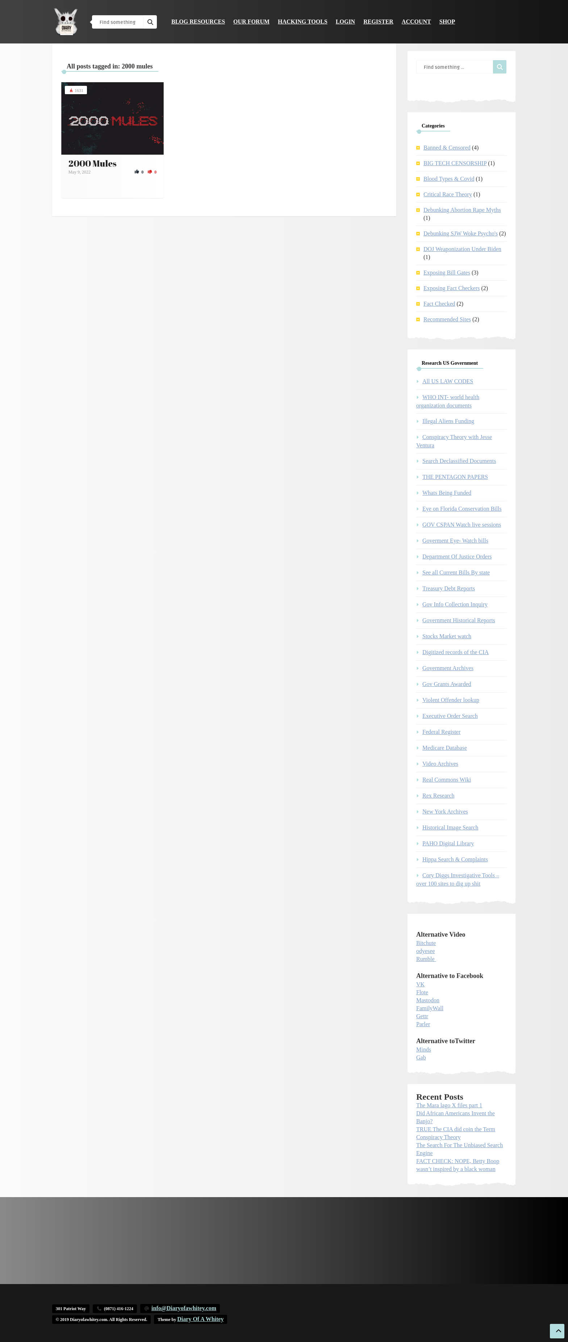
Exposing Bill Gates (446, 272)
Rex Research (438, 796)
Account (416, 21)
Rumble (425, 959)
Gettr (422, 1016)
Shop (447, 21)
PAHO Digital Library (448, 843)
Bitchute (426, 943)
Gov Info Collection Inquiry (455, 604)
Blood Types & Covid (448, 179)
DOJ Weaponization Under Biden (462, 249)
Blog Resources (198, 21)
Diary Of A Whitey (200, 1319)
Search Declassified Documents (459, 461)
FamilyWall (429, 1008)
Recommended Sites (447, 319)
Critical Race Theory (447, 194)
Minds (423, 1049)
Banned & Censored (447, 148)
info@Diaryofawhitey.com (183, 1308)
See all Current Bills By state (456, 572)
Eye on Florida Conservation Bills (462, 509)
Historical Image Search (450, 827)
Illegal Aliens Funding (448, 421)
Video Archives (440, 764)
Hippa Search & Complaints (455, 859)
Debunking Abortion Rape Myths (462, 210)
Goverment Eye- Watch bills (455, 541)
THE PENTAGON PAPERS (455, 477)
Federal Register (441, 732)
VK (420, 984)
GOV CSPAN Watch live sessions (461, 525)
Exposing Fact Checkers (451, 288)
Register (378, 21)
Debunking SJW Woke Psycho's (460, 233)
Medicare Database (444, 748)
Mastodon (427, 1000)
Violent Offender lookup (450, 700)
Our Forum (251, 21)
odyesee (425, 951)
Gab (421, 1057)
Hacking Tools (302, 21)
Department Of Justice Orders (457, 556)
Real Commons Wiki (446, 780)
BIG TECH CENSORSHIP (454, 163)
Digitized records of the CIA (455, 652)
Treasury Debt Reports (448, 588)
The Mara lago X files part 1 (449, 1105)
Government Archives (447, 668)
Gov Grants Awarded (446, 684)
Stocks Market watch (446, 636)
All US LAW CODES (447, 381)
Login (345, 21)
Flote (422, 992)
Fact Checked (439, 304)
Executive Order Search (450, 716)
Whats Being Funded (446, 493)
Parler (423, 1024)
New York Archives (445, 811)
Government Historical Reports (458, 620)
